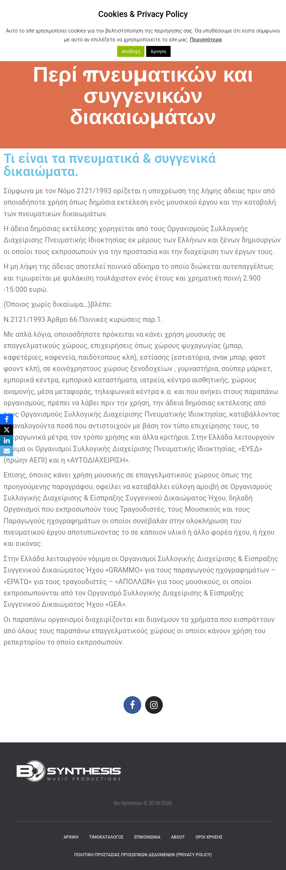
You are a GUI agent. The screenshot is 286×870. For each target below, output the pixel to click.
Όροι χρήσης (208, 837)
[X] (6, 429)
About (178, 837)
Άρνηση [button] (158, 51)
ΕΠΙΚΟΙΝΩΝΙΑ (147, 837)
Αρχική (70, 837)
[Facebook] (6, 419)
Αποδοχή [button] (130, 51)
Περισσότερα (206, 39)
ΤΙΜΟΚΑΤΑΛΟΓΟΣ (106, 837)
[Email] (6, 451)
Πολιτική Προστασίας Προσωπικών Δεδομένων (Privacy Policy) (143, 854)
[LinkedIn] (6, 440)
